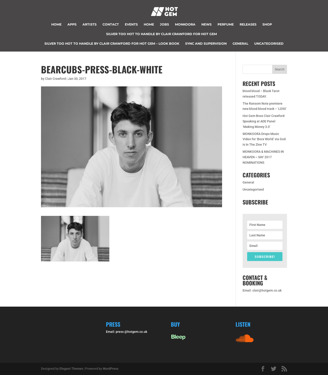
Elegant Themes (71, 368)
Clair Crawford (55, 78)
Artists (89, 24)
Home (56, 24)
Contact (110, 24)
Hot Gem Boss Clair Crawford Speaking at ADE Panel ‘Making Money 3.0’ (263, 121)
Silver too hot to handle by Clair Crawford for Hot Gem (161, 34)
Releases (248, 24)
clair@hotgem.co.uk (267, 290)
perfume (226, 24)
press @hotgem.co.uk (131, 332)
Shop (267, 24)
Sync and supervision (206, 44)
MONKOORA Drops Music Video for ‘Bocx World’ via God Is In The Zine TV (264, 139)
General (240, 44)
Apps (72, 24)
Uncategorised (269, 44)
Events (131, 24)
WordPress (110, 368)
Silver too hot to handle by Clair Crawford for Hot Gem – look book (111, 44)
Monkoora (185, 24)
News (206, 24)
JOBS (164, 24)
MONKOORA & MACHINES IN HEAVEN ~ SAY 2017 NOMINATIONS (263, 157)
